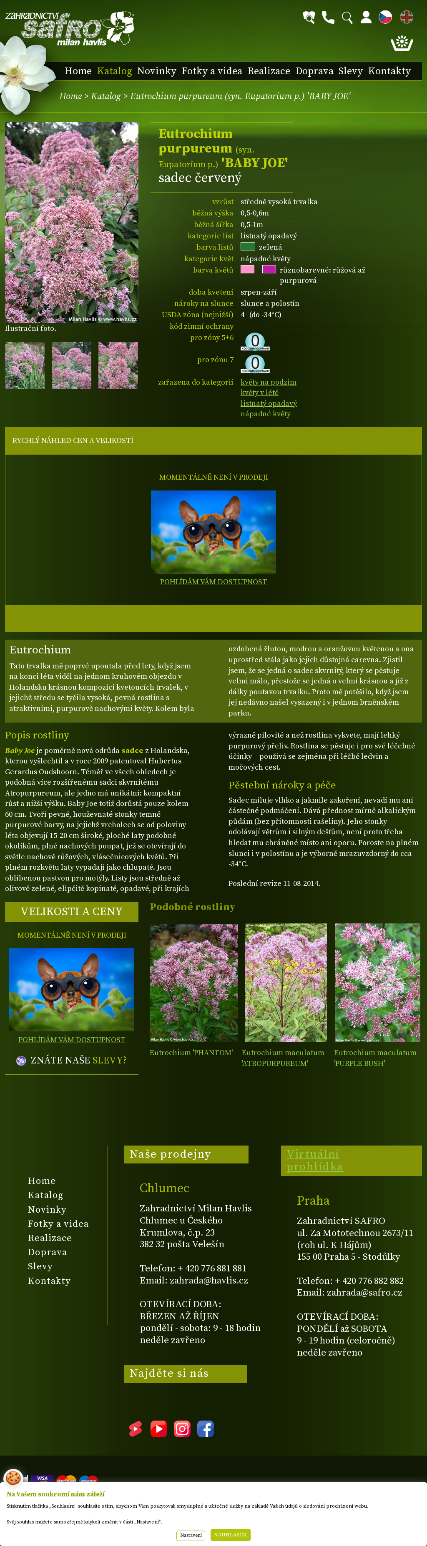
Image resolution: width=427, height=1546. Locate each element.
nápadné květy (266, 414)
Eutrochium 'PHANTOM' (191, 1053)
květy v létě (260, 393)
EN (405, 15)
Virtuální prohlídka (315, 1160)
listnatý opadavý (269, 403)
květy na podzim (268, 382)
